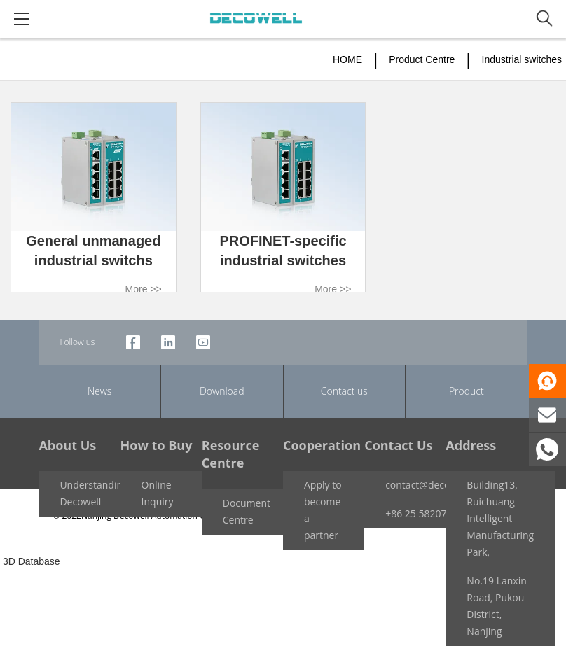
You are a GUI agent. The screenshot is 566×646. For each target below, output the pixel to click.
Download (222, 391)
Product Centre (422, 59)
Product (466, 391)
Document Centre (246, 511)
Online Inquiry (158, 493)
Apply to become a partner (323, 510)
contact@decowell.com (437, 484)
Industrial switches (522, 59)
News (99, 391)
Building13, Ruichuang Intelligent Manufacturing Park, (500, 518)
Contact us (344, 391)
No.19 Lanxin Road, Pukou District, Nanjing (496, 606)
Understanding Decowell (93, 493)
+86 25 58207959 (424, 513)
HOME (347, 59)
